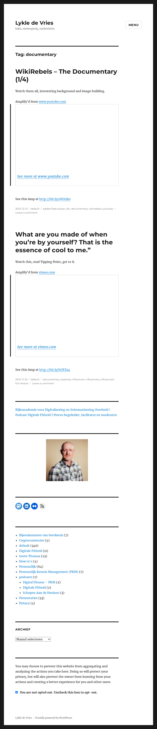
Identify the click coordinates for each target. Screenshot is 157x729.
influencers (92, 379)
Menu (134, 25)
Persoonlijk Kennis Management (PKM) (48, 572)
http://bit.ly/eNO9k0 (55, 199)
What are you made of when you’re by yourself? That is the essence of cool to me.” (64, 242)
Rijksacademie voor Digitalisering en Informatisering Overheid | (62, 410)
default (35, 208)
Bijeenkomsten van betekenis (41, 535)
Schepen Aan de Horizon (41, 593)
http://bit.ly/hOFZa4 (54, 370)
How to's (25, 561)
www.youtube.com (52, 101)
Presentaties (28, 598)
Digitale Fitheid (30, 551)
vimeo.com (47, 272)
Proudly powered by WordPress (53, 717)
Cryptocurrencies (31, 540)
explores (66, 379)
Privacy (24, 603)
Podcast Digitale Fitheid (33, 415)
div (68, 208)
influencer (78, 379)
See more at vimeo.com (36, 347)
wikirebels (95, 208)
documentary (79, 208)
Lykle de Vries (34, 23)
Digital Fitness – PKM (39, 582)
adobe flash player (54, 208)
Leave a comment (26, 212)
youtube (108, 208)
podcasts (25, 577)
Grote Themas (29, 556)
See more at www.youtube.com (43, 176)
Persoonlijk (27, 566)
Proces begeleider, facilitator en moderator (85, 415)
